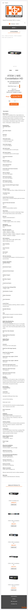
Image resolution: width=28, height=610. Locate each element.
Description (5, 111)
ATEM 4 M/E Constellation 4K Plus (13, 585)
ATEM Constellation (17, 35)
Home (3, 35)
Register (6, 2)
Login (3, 2)
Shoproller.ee (24, 607)
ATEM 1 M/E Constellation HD (7, 37)
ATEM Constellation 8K (14, 500)
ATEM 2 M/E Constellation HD (13, 521)
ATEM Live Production (9, 35)
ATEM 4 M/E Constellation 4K (13, 543)
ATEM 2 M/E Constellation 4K (13, 564)
